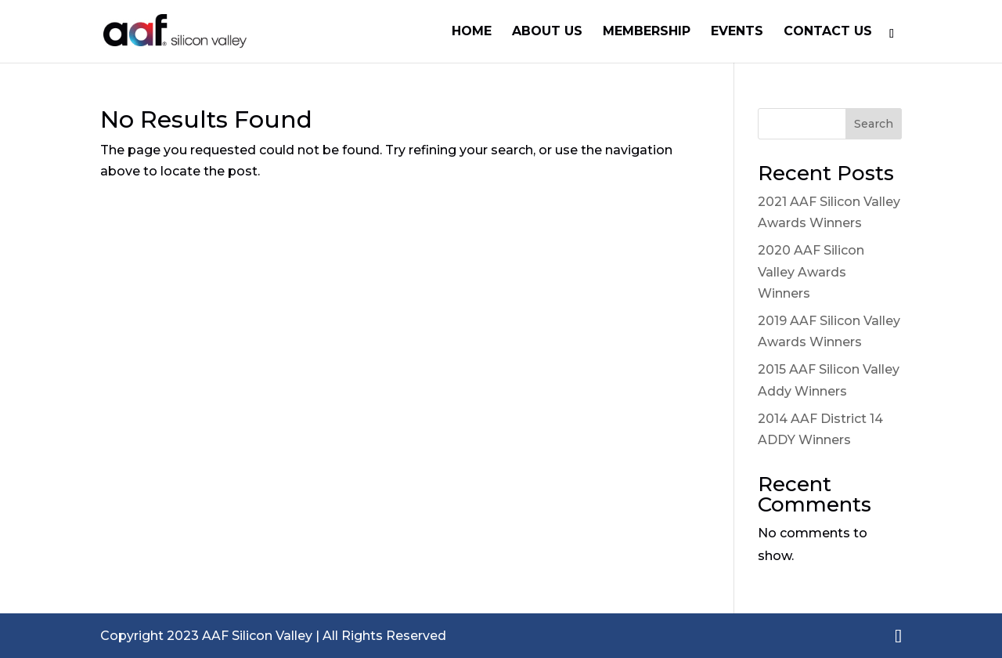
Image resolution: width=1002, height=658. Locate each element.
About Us (547, 32)
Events (737, 32)
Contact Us (828, 32)
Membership (646, 32)
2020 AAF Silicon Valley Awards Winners (811, 271)
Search (873, 124)
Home (472, 32)
